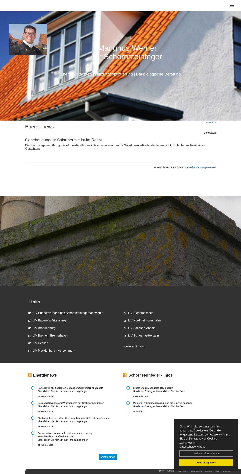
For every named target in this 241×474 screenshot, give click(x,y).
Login (161, 471)
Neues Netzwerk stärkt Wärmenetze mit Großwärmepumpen (71, 403)
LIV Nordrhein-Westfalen (142, 320)
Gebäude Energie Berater (202, 167)
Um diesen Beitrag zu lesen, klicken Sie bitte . (158, 391)
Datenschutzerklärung (192, 446)
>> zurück (211, 122)
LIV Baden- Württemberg (47, 320)
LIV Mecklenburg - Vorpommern (51, 350)
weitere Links (134, 346)
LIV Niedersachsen (138, 313)
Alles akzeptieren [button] (206, 462)
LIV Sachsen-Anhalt (139, 328)
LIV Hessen (38, 343)
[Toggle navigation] (232, 10)
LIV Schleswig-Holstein (141, 335)
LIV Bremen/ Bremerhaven (48, 335)
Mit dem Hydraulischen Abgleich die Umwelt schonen (162, 403)
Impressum (189, 442)
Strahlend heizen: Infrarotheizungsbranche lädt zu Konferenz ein (73, 418)
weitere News (108, 457)
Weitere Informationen (206, 453)
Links (34, 301)
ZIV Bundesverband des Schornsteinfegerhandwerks (65, 313)
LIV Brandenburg (41, 328)
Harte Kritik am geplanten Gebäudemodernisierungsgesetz (70, 388)
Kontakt (170, 471)
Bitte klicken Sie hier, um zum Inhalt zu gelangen (63, 391)
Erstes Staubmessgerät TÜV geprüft (153, 388)
